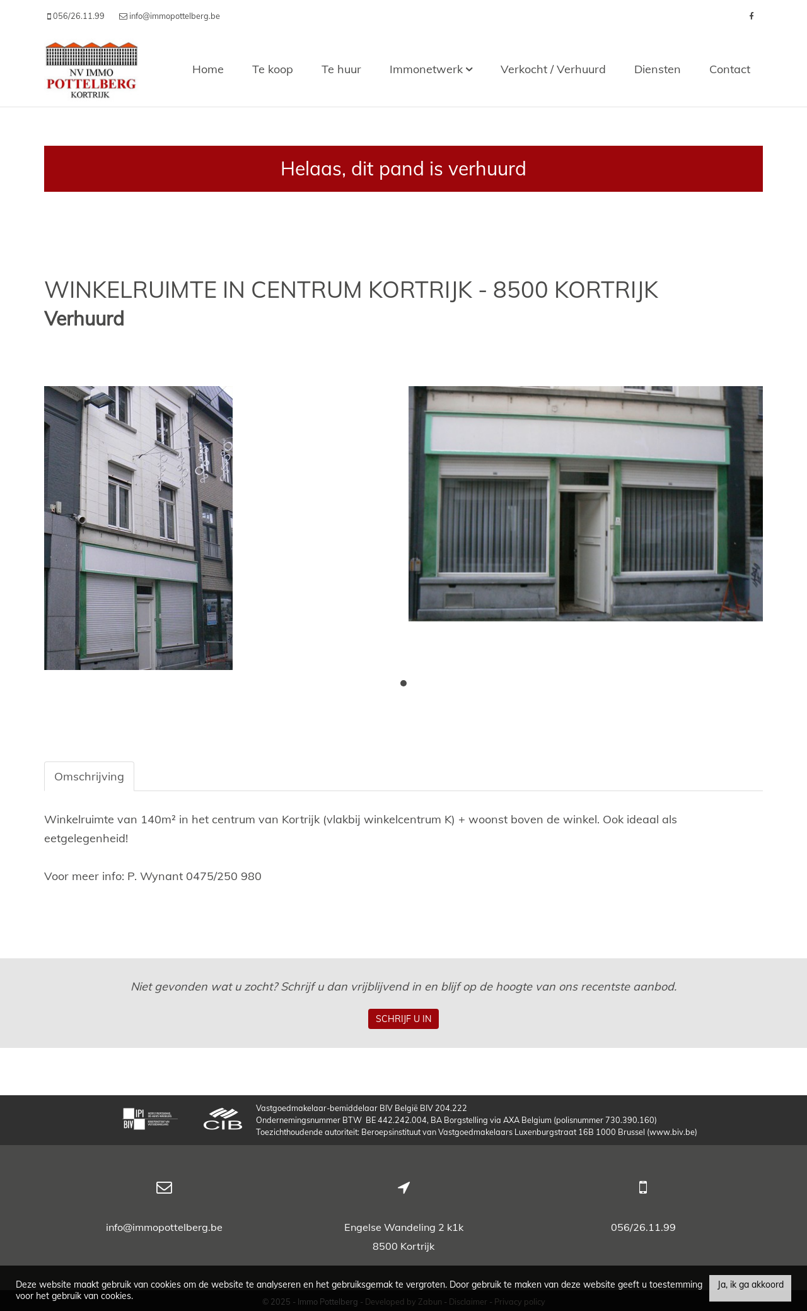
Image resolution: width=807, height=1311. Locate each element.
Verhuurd (84, 319)
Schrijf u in (403, 1019)
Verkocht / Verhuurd (553, 69)
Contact (729, 69)
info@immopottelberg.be (164, 1227)
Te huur (341, 69)
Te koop (272, 69)
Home (208, 69)
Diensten (657, 69)
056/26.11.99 (643, 1227)
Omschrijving (89, 776)
